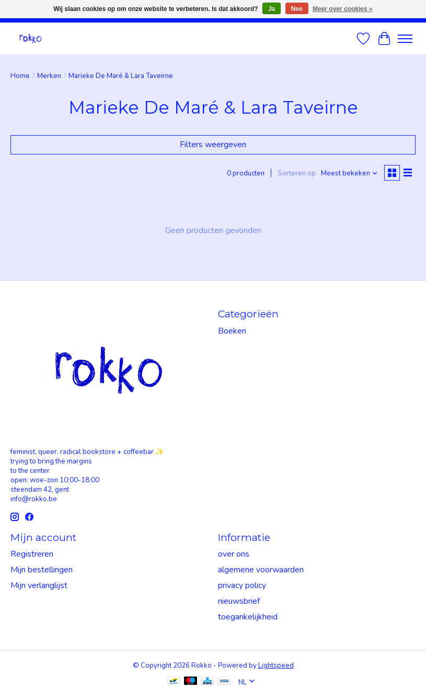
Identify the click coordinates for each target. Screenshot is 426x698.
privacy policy (242, 585)
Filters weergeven (213, 144)
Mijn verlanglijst (38, 585)
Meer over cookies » (343, 9)
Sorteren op (297, 173)
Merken (49, 76)
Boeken (232, 331)
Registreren (31, 554)
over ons (233, 554)
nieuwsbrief (239, 601)
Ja (271, 9)
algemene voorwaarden (261, 569)
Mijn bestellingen (41, 569)
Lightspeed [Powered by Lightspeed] (276, 665)
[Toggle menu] (405, 38)
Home (20, 76)
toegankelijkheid (248, 617)
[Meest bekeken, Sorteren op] (349, 173)
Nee (297, 9)
